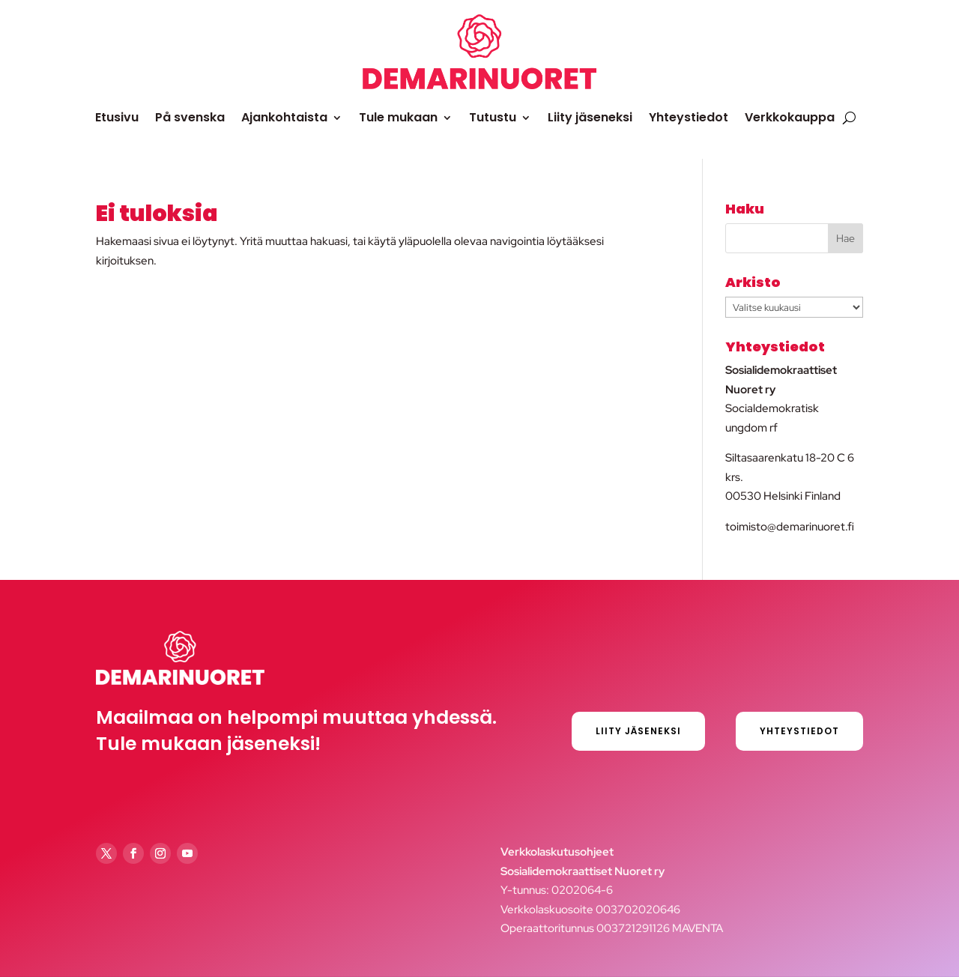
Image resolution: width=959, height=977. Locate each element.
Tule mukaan (398, 117)
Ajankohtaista (284, 117)
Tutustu (492, 117)
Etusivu (117, 117)
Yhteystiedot (688, 117)
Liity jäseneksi (590, 117)
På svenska (190, 117)
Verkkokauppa (790, 117)
